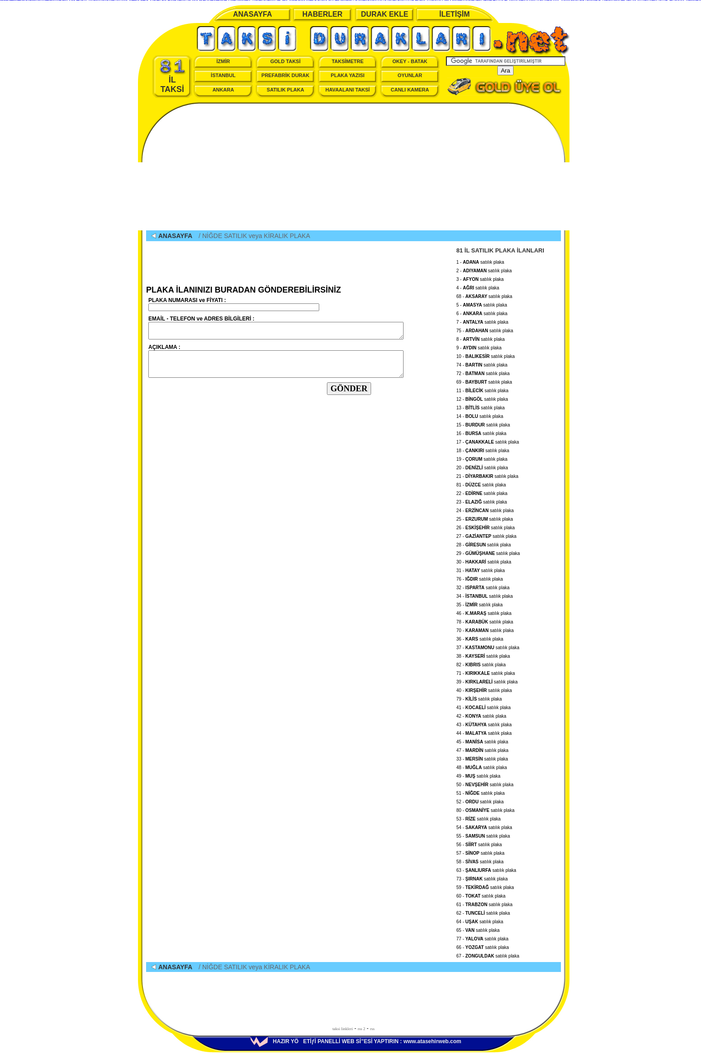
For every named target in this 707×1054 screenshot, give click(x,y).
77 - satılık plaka (482, 937)
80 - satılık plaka (485, 809)
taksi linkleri (342, 1029)
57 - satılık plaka (480, 852)
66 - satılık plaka (482, 946)
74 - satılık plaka (481, 363)
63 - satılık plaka (486, 869)
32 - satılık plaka (483, 586)
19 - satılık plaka (481, 458)
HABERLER (323, 14)
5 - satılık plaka (481, 303)
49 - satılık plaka (478, 775)
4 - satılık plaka (477, 286)
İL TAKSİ (172, 76)
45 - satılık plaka (482, 740)
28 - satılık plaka (483, 543)
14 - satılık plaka (479, 415)
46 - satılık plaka (483, 612)
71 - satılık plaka (485, 672)
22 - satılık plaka (481, 492)
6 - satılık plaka (481, 312)
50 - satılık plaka (485, 783)
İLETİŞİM (454, 14)
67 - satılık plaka (487, 954)
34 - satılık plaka (484, 595)
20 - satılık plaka (482, 466)
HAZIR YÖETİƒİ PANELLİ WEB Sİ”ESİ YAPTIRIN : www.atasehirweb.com (355, 1041)
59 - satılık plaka (485, 886)
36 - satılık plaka (479, 638)
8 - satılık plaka (480, 338)
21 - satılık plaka (487, 475)
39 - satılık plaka (487, 680)
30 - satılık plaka (483, 560)
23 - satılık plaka (481, 501)
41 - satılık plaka (483, 706)
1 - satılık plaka (480, 261)
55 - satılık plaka (483, 835)
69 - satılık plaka (484, 381)
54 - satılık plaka (484, 826)
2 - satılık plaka (484, 269)
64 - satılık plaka (479, 920)
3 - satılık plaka (480, 278)
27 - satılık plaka (486, 535)
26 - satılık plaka (485, 526)
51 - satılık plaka (480, 792)
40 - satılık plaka (484, 689)
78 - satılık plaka (484, 620)
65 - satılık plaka (478, 929)
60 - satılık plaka (480, 895)
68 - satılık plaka (484, 295)
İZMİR (223, 61)
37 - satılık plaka (487, 646)
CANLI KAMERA (410, 89)
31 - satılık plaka (480, 569)
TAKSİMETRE (348, 61)
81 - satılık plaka (481, 483)
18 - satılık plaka (482, 449)
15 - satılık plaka (483, 423)
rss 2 (361, 1029)
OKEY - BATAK (409, 61)
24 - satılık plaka (485, 509)
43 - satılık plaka (484, 723)
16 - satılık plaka (481, 432)
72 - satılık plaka (483, 372)
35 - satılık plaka (479, 603)
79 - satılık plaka (479, 698)
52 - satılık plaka (480, 800)
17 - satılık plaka (487, 441)
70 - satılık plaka (485, 629)
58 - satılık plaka (480, 860)
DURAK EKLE (385, 14)
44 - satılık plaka (484, 732)
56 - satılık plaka (479, 843)
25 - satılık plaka (484, 518)
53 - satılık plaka (478, 817)
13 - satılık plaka (480, 406)
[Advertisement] (353, 167)
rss (372, 1029)
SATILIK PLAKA (285, 89)
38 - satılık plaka (483, 655)
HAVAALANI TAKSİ (348, 89)
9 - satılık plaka (478, 346)
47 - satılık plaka (482, 749)
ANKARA (223, 89)
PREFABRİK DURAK (285, 75)
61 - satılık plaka (484, 903)
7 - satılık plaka (482, 321)
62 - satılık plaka (483, 912)
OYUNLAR (410, 75)
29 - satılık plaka (488, 552)
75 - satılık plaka (484, 329)
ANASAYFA (252, 14)
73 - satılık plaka (482, 877)
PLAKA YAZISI (348, 75)
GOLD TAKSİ (285, 61)
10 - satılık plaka (485, 355)
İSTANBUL (223, 75)
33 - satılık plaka (482, 757)
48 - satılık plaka (481, 766)
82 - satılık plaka (481, 663)
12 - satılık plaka (482, 398)
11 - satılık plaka (482, 389)
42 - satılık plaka (481, 715)
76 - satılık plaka (479, 578)
